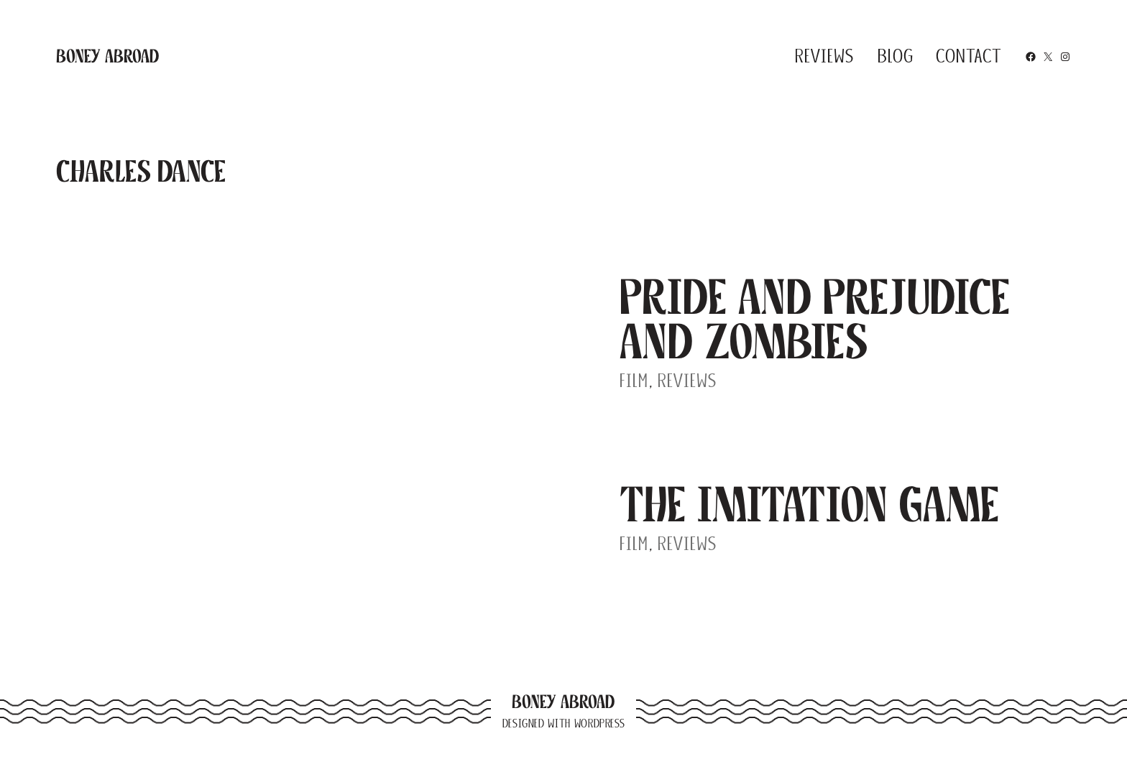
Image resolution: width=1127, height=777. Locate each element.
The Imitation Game (810, 504)
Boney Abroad (108, 56)
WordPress (599, 723)
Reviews (687, 380)
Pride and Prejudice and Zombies (815, 319)
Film (634, 380)
